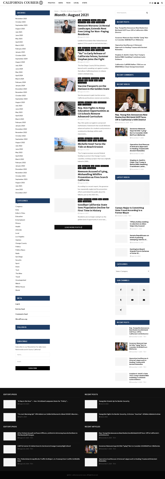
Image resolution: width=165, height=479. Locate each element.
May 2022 (18, 152)
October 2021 (20, 176)
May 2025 (18, 39)
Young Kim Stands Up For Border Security (114, 401)
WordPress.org (21, 319)
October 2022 (20, 136)
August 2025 (20, 29)
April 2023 (19, 116)
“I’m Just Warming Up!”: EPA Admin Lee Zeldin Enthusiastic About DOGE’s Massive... (48, 414)
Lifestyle (93, 20)
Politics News (81, 22)
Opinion (18, 240)
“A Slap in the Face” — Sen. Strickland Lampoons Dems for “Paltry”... (43, 401)
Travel (93, 22)
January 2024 (20, 85)
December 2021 (21, 169)
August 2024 (20, 62)
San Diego (81, 50)
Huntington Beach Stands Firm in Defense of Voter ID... (139, 251)
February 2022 (20, 162)
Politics (51, 3)
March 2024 (19, 79)
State (84, 3)
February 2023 (20, 122)
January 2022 (20, 166)
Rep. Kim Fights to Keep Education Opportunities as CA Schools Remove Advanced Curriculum (93, 112)
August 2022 (20, 142)
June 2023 (19, 109)
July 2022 (18, 146)
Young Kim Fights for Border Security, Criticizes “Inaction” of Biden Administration (129, 414)
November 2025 (21, 18)
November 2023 (21, 92)
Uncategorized (100, 22)
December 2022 (21, 129)
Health (17, 226)
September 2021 (21, 179)
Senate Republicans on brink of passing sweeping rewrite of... (139, 238)
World (17, 290)
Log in (17, 304)
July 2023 (18, 106)
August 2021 (20, 183)
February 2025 (20, 49)
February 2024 (20, 82)
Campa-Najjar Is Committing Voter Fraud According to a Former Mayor (129, 210)
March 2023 (19, 119)
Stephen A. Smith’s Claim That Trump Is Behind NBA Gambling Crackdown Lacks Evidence (130, 57)
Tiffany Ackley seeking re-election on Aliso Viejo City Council (139, 224)
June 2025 (19, 35)
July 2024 (18, 65)
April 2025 (19, 42)
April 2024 (19, 75)
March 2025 (19, 45)
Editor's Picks (86, 20)
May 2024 (18, 72)
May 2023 (18, 112)
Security (87, 50)
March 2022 (19, 159)
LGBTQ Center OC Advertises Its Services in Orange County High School (44, 446)
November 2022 (21, 132)
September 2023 (21, 99)
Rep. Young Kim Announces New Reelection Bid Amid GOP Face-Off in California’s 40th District (131, 30)
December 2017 (21, 193)
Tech (68, 3)
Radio (17, 253)
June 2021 (19, 189)
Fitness (102, 78)
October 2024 (20, 55)
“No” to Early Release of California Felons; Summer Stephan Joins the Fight (93, 56)
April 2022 (19, 156)
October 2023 (20, 95)
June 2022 (19, 149)
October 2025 (20, 22)
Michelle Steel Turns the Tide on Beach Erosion (92, 145)
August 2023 (20, 102)
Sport (17, 263)
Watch (17, 283)
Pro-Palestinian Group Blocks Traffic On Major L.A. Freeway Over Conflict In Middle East (49, 460)
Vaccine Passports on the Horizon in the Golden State (93, 87)
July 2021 (18, 186)
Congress (80, 102)
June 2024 (19, 69)
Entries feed (20, 309)
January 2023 (20, 126)
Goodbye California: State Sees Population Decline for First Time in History (94, 207)
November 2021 (21, 173)
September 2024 (21, 59)
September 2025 (21, 25)
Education (19, 216)
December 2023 (21, 89)
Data (61, 3)
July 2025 (18, 32)
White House (20, 287)
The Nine (105, 199)
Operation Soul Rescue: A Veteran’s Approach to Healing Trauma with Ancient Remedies (131, 47)
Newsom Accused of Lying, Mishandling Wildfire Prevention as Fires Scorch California (93, 175)
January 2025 (20, 52)
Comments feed (21, 314)
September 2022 (21, 139)
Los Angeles (19, 237)
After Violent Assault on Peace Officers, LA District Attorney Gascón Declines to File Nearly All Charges (47, 434)
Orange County (102, 102)
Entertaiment (95, 78)
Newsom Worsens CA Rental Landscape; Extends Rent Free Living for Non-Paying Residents (94, 30)
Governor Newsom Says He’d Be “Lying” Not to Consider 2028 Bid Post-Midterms (138, 346)
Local (76, 3)
